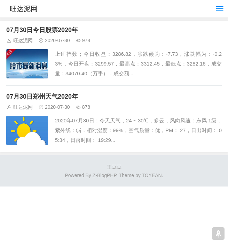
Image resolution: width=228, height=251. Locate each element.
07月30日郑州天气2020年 (42, 96)
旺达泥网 (24, 9)
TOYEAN (152, 175)
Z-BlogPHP (104, 175)
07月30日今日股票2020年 (42, 29)
